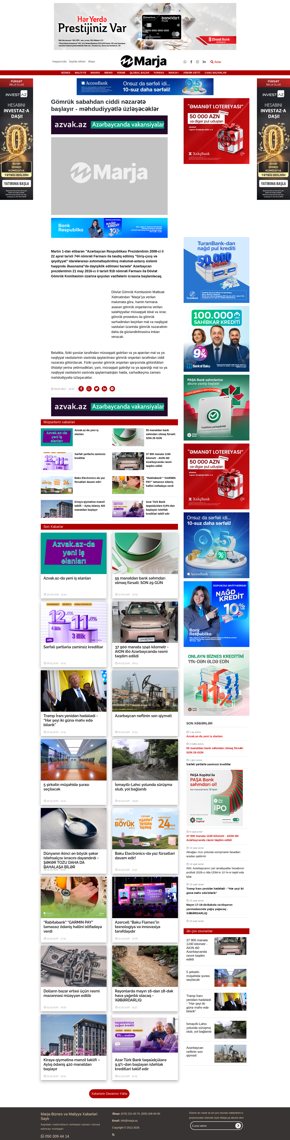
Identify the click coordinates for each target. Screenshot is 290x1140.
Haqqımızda (59, 61)
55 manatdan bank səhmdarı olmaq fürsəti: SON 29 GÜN (161, 434)
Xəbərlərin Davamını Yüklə (109, 1093)
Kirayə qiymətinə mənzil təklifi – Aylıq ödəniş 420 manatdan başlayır (90, 505)
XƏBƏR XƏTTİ (191, 72)
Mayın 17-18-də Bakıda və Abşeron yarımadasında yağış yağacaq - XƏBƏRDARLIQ (209, 909)
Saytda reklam (77, 61)
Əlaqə (91, 61)
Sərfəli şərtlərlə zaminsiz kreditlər (208, 764)
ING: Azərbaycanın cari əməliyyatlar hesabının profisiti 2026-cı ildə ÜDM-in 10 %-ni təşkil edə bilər (215, 872)
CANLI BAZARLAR (215, 72)
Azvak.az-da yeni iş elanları (204, 736)
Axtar (215, 62)
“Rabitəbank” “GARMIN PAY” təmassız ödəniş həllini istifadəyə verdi (161, 481)
